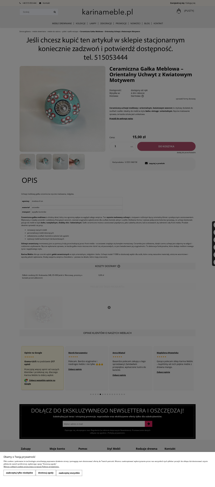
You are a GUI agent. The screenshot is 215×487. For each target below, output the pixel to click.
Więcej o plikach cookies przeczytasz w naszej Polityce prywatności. (31, 467)
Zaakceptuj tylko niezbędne (19, 473)
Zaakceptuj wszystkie (69, 473)
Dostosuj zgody (46, 473)
